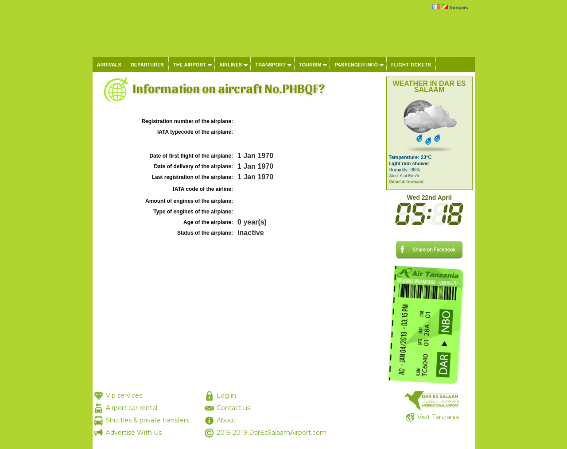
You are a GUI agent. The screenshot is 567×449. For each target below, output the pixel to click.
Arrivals (109, 64)
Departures (147, 64)
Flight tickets (411, 64)
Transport (270, 64)
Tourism (310, 64)
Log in (226, 395)
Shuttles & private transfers (147, 420)
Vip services (124, 395)
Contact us (233, 408)
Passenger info (356, 64)
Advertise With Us (134, 433)
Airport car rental (131, 408)
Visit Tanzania (438, 417)
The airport (189, 64)
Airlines (230, 64)
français (458, 7)
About (226, 420)
